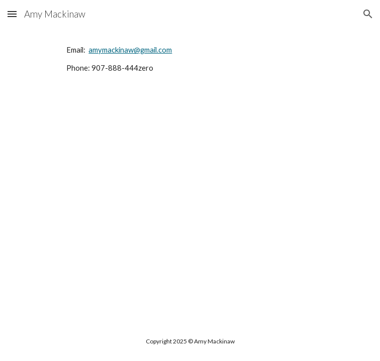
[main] (189, 64)
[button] (12, 14)
